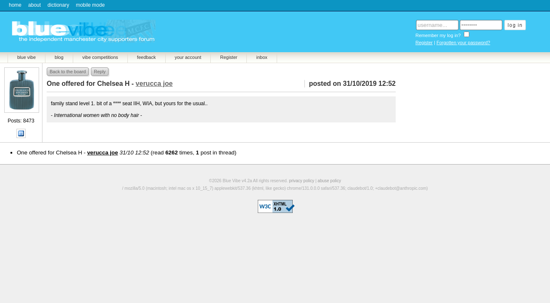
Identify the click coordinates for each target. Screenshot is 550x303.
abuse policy (329, 180)
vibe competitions (100, 57)
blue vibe (26, 57)
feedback (146, 57)
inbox (261, 57)
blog (59, 57)
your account (188, 57)
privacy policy (301, 180)
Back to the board (68, 71)
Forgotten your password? (463, 42)
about (34, 5)
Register (424, 42)
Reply (100, 71)
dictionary (58, 5)
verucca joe (102, 152)
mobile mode (90, 5)
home (15, 5)
